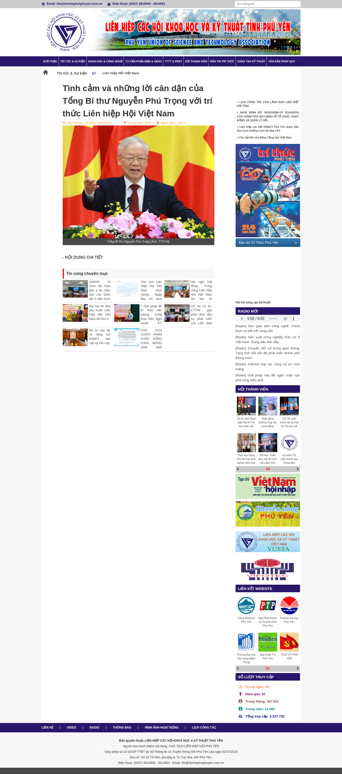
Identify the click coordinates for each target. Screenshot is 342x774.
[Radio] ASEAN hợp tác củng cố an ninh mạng (268, 366)
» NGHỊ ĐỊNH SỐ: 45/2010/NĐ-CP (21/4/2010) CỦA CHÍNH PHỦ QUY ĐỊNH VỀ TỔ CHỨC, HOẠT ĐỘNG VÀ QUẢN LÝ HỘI (268, 118)
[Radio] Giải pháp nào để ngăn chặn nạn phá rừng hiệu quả (268, 377)
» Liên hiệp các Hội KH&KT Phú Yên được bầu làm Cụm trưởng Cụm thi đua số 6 (268, 130)
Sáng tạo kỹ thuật (251, 61)
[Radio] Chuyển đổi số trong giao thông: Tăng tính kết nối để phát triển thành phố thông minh (268, 353)
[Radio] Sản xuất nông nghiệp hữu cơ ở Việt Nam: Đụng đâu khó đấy (268, 339)
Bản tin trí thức (222, 61)
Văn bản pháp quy (281, 61)
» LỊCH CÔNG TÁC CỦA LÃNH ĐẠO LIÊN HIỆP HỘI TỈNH (268, 105)
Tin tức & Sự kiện (72, 61)
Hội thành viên (196, 61)
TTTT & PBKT (173, 61)
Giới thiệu (50, 61)
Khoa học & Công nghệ (105, 61)
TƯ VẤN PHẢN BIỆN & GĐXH (143, 61)
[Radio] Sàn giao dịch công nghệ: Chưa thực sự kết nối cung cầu (268, 328)
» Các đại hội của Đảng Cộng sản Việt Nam (264, 138)
